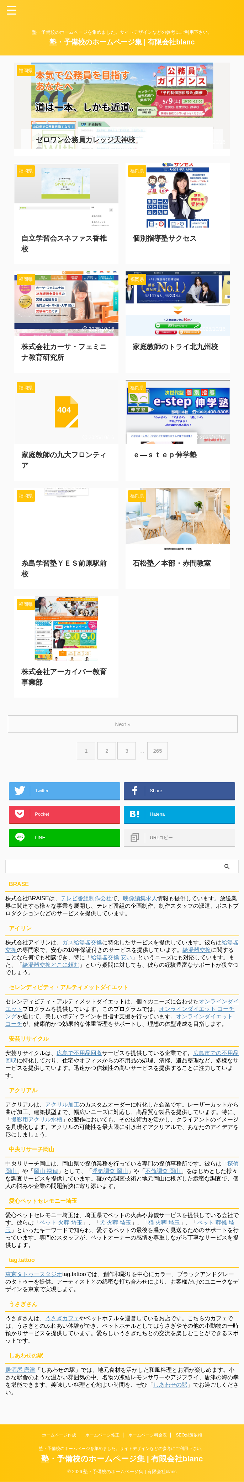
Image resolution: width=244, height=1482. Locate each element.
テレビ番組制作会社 (86, 902)
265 (158, 744)
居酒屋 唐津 (20, 1373)
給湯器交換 (196, 953)
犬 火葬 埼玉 (115, 1226)
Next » (123, 717)
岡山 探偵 (46, 1175)
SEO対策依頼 (189, 1435)
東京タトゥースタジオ (33, 1278)
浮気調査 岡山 (110, 1175)
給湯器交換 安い (111, 961)
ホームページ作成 (59, 1435)
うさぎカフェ (62, 1322)
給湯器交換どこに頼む (50, 968)
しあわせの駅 (170, 1388)
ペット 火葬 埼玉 (61, 1226)
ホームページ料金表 (147, 1435)
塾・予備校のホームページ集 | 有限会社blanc (122, 42)
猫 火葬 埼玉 (164, 1226)
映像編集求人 (140, 902)
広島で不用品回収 (79, 1057)
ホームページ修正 (102, 1435)
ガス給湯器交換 (82, 946)
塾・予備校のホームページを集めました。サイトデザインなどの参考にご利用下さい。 (122, 1448)
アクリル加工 (62, 1108)
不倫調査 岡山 (163, 1175)
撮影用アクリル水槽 (36, 1123)
